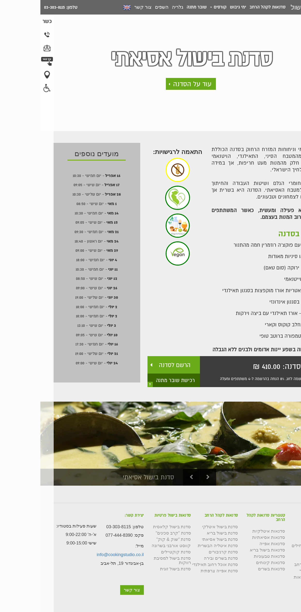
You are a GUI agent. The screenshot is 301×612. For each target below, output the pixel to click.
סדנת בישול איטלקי (180, 527)
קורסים (178, 6)
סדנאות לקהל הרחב (227, 6)
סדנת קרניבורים (183, 552)
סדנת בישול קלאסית (131, 527)
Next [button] (167, 477)
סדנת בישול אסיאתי (180, 539)
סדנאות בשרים (231, 569)
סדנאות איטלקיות (228, 531)
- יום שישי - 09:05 (56, 185)
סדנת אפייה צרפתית (179, 571)
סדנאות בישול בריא (227, 550)
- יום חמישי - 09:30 (56, 232)
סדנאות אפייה (232, 544)
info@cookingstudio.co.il (79, 554)
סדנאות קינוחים (230, 562)
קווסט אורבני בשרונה (130, 545)
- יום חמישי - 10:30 (56, 175)
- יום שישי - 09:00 (56, 250)
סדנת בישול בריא (182, 533)
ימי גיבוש (198, 6)
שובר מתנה (156, 6)
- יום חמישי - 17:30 (56, 344)
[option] (150, 444)
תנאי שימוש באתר (275, 571)
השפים (121, 7)
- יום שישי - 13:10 (56, 325)
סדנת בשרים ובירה (180, 558)
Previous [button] (151, 477)
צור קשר (102, 7)
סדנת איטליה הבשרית (177, 545)
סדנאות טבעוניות (229, 556)
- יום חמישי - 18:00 (56, 260)
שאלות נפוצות (279, 558)
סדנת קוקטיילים (135, 552)
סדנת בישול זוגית (135, 569)
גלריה (137, 7)
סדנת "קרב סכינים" (133, 533)
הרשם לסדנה (134, 364)
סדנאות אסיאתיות (228, 537)
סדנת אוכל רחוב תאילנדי (175, 564)
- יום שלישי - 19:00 (56, 297)
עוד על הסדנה (152, 84)
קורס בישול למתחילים (271, 545)
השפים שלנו (281, 539)
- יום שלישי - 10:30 (56, 194)
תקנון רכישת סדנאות (272, 577)
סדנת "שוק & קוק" (133, 539)
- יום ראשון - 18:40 (56, 241)
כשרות (286, 552)
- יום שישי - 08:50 (56, 203)
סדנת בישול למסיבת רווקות (131, 560)
